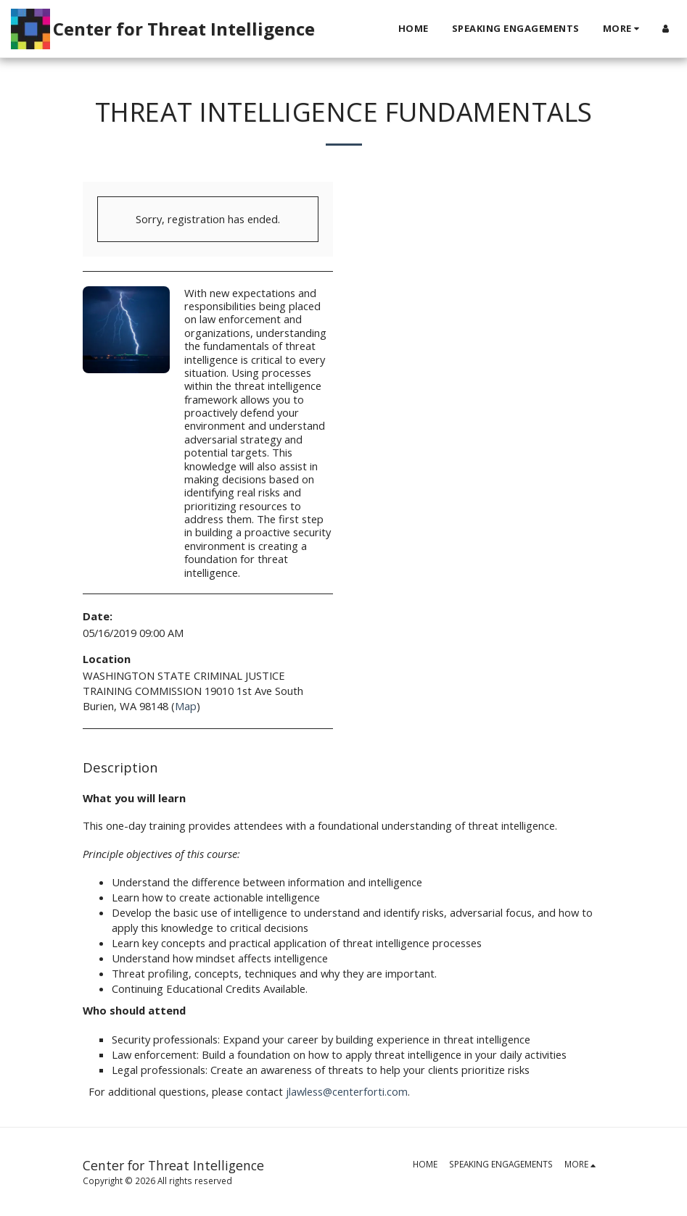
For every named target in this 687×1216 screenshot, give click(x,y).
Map (186, 706)
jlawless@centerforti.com (347, 1091)
